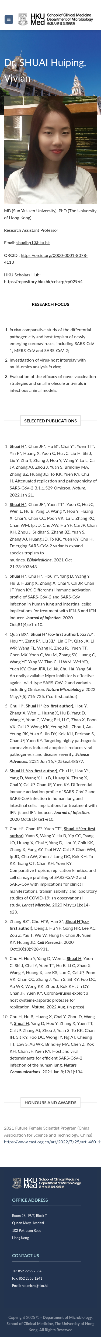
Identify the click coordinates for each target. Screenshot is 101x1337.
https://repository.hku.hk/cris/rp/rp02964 (43, 281)
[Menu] (9, 19)
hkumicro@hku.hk (35, 1286)
